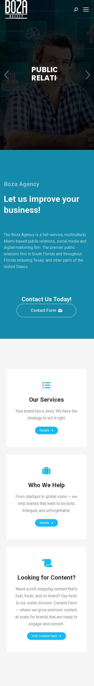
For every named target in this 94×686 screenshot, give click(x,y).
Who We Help (46, 485)
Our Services (46, 399)
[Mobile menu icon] (86, 9)
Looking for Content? (46, 577)
